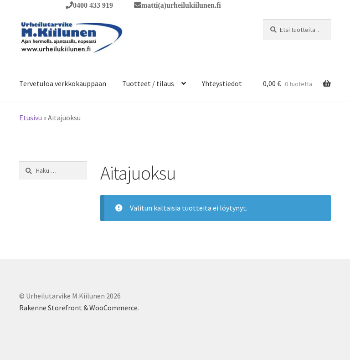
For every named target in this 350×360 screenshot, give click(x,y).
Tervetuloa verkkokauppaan (62, 83)
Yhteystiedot (222, 83)
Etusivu (30, 117)
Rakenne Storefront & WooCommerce (78, 307)
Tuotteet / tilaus (148, 83)
